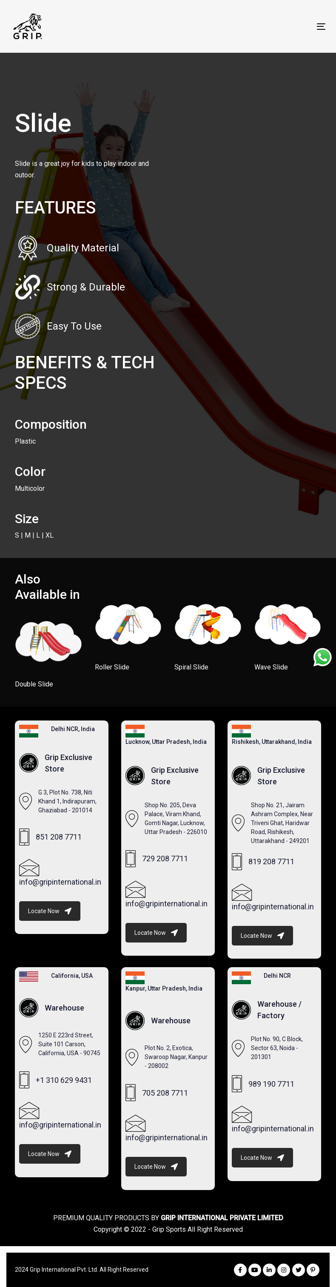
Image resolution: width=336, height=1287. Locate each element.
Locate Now (49, 911)
